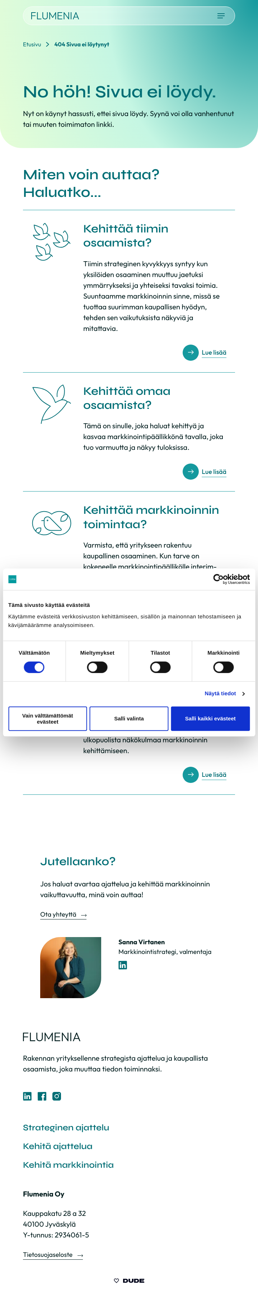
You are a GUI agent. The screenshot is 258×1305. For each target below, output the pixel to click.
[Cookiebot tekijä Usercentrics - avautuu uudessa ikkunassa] (218, 579)
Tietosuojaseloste (48, 1254)
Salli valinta (129, 718)
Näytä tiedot (220, 694)
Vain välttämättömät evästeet (47, 719)
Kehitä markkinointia (68, 1165)
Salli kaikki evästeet (210, 718)
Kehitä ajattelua (58, 1146)
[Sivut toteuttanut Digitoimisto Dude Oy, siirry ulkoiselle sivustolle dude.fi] (129, 1281)
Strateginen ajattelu (66, 1127)
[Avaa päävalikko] (221, 15)
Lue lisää (214, 353)
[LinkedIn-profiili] (122, 965)
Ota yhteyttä (59, 914)
